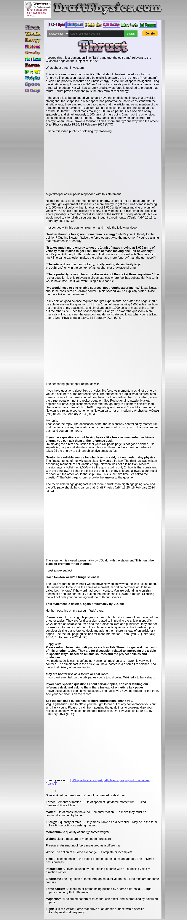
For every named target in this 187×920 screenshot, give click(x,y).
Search (131, 33)
